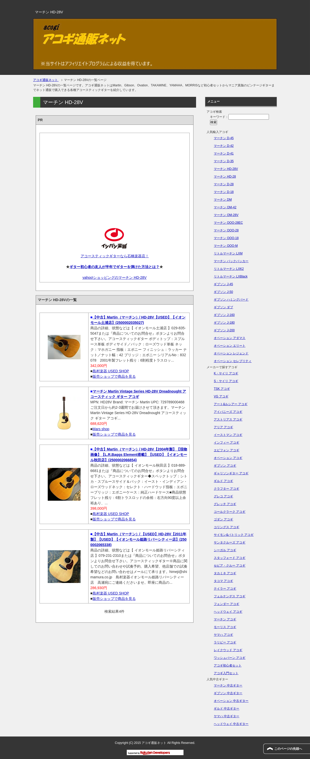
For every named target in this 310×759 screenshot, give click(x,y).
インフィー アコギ (226, 442)
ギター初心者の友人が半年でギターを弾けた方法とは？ (114, 267)
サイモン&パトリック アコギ (234, 535)
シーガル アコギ (225, 550)
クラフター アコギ (226, 488)
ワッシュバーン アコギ (229, 658)
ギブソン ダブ (223, 307)
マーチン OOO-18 (226, 238)
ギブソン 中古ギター (228, 693)
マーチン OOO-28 (226, 230)
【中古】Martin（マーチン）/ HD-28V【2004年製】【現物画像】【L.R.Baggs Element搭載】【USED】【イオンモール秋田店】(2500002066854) (138, 454)
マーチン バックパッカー (231, 261)
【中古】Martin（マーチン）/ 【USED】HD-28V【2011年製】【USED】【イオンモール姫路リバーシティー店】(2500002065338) (138, 539)
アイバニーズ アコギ (228, 412)
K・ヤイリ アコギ (226, 373)
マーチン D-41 (224, 153)
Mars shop (101, 429)
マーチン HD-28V (226, 169)
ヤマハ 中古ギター (226, 716)
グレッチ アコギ (225, 504)
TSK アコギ (222, 389)
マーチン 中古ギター (228, 685)
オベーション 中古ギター (231, 701)
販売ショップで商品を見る (114, 376)
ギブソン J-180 (224, 322)
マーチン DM (223, 199)
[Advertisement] (115, 176)
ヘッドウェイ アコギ (228, 611)
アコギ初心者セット (227, 665)
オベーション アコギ (228, 458)
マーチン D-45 (224, 138)
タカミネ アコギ (225, 573)
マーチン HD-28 (225, 176)
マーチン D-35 (224, 161)
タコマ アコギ (223, 581)
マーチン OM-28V (226, 215)
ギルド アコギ (223, 481)
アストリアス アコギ (228, 419)
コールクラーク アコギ (229, 512)
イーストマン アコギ (228, 435)
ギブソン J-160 (224, 315)
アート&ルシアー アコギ (230, 404)
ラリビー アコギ (225, 642)
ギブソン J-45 (223, 284)
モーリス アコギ (225, 627)
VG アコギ (221, 396)
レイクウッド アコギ (228, 650)
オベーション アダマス (229, 338)
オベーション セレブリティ (232, 361)
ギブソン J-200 (224, 330)
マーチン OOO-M (226, 246)
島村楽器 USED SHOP (111, 371)
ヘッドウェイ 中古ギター (231, 724)
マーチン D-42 (224, 146)
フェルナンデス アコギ (229, 596)
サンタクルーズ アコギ (229, 542)
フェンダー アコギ (226, 604)
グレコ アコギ (223, 496)
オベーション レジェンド (231, 353)
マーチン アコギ (225, 619)
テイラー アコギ (225, 588)
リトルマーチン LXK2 (229, 269)
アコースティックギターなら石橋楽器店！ (114, 256)
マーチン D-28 (224, 184)
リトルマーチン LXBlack (230, 276)
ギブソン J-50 (223, 292)
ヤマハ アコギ (223, 635)
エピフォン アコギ (226, 450)
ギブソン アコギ (225, 465)
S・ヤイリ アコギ (226, 381)
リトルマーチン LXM (228, 253)
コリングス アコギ (226, 527)
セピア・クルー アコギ (229, 565)
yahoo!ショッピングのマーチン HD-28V (114, 277)
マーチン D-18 (224, 192)
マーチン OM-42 (225, 207)
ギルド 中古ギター (226, 708)
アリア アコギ (223, 427)
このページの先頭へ (288, 749)
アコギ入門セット (226, 673)
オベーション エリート (229, 345)
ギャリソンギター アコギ (231, 473)
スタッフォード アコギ (229, 558)
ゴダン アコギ (223, 519)
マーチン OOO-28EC (228, 222)
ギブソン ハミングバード (231, 299)
